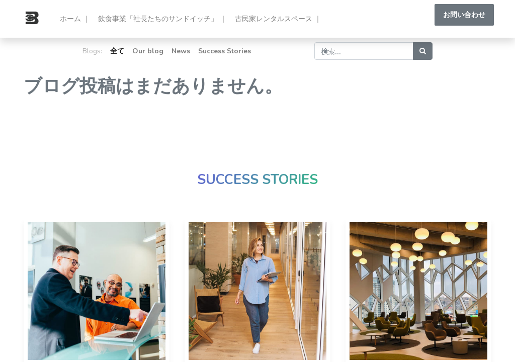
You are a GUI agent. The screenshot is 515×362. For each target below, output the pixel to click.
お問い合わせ (462, 15)
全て (117, 51)
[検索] (423, 51)
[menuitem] (77, 19)
